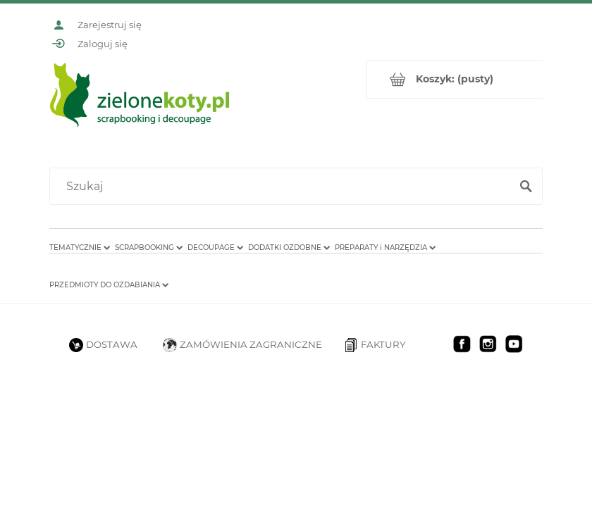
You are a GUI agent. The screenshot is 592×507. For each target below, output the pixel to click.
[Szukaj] (526, 186)
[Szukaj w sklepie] (283, 187)
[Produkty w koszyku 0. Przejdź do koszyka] (455, 79)
